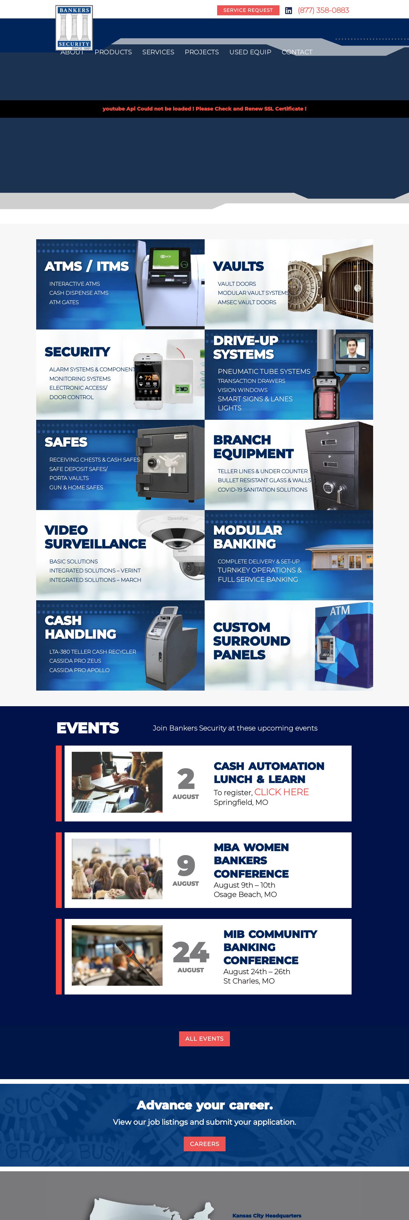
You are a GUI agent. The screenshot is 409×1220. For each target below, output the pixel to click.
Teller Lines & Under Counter (263, 471)
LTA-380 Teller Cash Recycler (92, 652)
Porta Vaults (69, 478)
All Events (204, 1038)
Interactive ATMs (74, 284)
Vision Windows (242, 390)
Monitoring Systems (79, 379)
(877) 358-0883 (323, 10)
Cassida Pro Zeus (75, 661)
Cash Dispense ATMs (78, 293)
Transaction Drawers (251, 381)
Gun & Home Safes (76, 487)
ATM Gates (64, 302)
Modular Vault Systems (253, 293)
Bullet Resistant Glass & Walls (264, 480)
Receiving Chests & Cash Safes (94, 460)
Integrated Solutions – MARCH (95, 580)
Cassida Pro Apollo (79, 670)
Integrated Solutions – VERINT (94, 571)
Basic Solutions (73, 561)
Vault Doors (237, 284)
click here (281, 791)
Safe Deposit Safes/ (78, 469)
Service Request (248, 10)
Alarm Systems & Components (94, 369)
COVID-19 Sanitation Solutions (262, 490)
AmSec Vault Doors (247, 302)
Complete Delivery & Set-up (258, 561)
